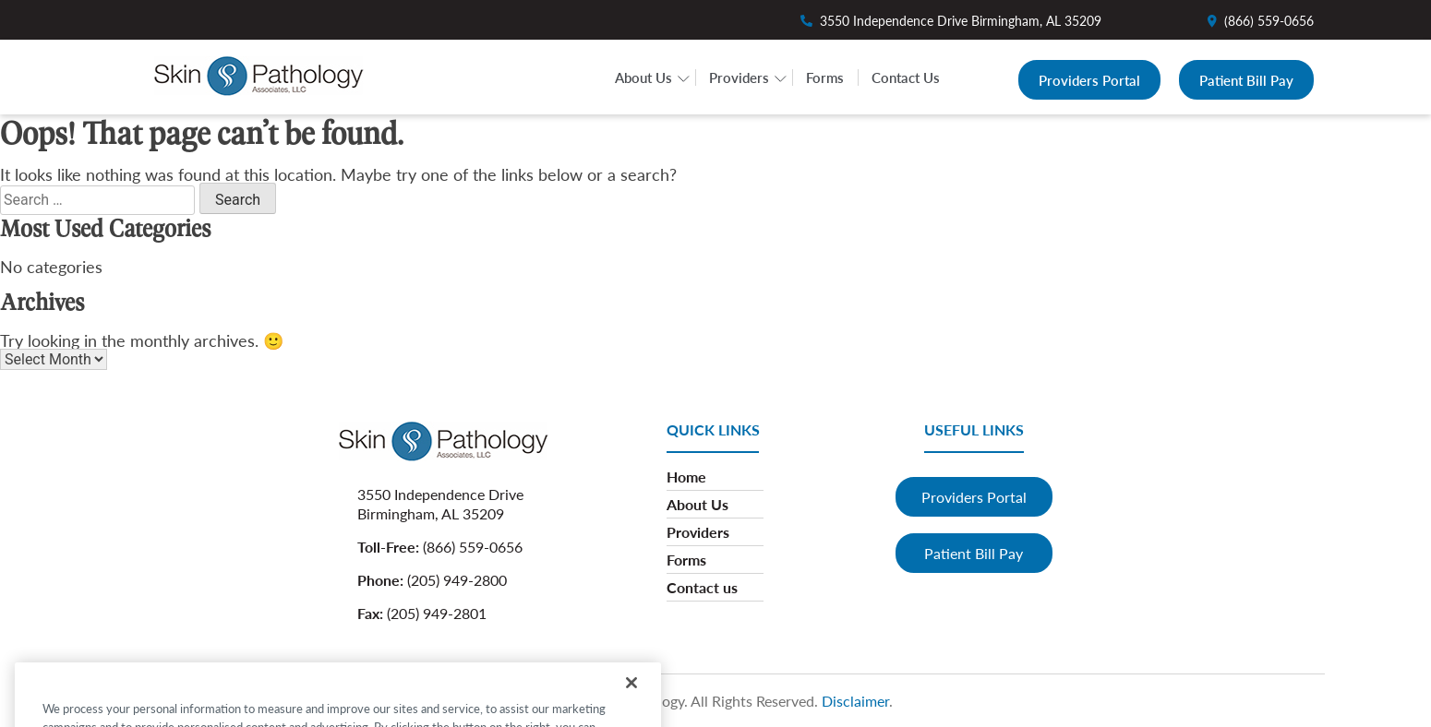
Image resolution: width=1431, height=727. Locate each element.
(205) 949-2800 (457, 579)
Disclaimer (855, 700)
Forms (825, 77)
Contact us (702, 587)
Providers (739, 77)
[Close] (631, 697)
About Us (643, 77)
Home (686, 476)
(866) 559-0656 (1269, 20)
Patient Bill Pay (1246, 79)
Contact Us (906, 77)
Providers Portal (1089, 79)
